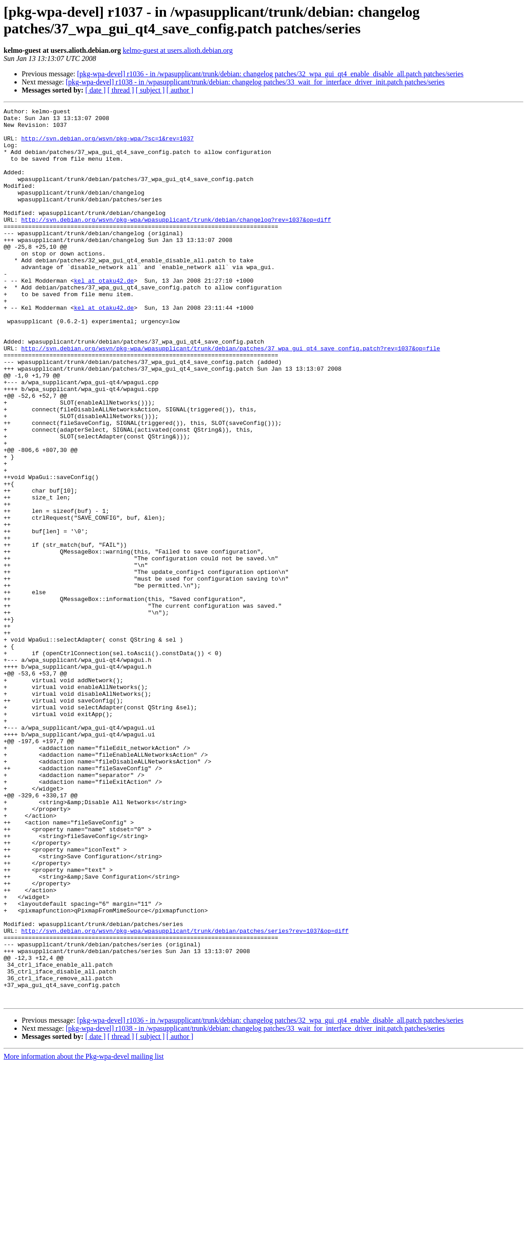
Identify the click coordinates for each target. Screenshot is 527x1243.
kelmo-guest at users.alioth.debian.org (178, 50)
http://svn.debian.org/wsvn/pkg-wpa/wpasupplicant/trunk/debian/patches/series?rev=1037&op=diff (184, 1096)
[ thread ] (120, 90)
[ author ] (180, 90)
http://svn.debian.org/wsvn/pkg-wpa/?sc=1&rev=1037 (107, 145)
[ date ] (95, 90)
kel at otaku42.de (104, 316)
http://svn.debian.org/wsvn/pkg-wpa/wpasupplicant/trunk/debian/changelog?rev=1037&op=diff (176, 242)
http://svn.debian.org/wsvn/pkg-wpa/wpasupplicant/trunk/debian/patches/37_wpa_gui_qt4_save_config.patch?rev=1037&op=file (230, 397)
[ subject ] (150, 90)
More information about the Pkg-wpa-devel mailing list (84, 1235)
